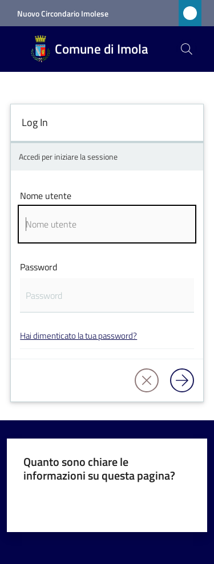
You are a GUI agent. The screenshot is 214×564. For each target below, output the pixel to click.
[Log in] (182, 380)
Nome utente (45, 195)
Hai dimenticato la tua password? (78, 335)
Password (38, 267)
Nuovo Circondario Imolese (62, 13)
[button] (186, 49)
